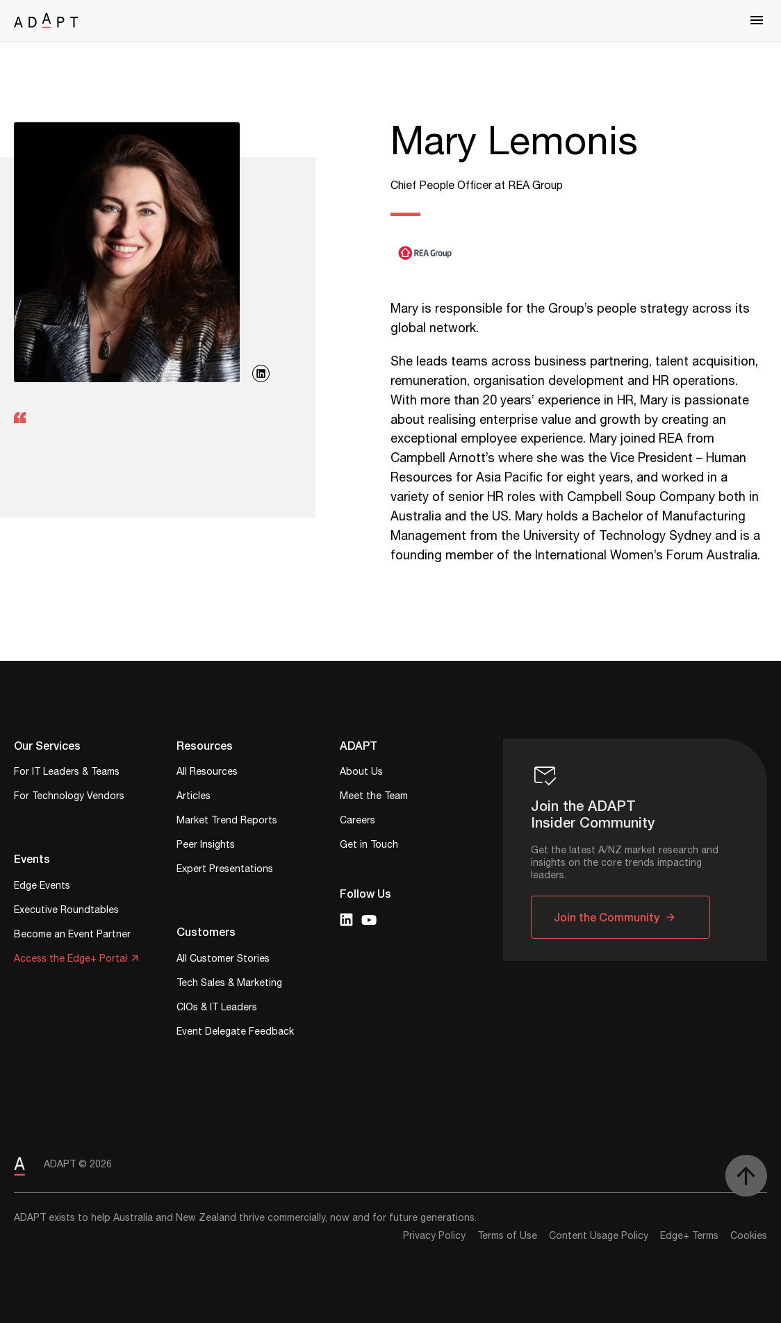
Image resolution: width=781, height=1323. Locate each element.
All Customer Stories (223, 960)
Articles (193, 797)
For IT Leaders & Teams (67, 773)
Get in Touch (369, 846)
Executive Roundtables (66, 911)
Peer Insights (205, 846)
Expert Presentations (224, 870)
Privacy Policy (434, 1236)
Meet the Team (374, 797)
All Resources (207, 773)
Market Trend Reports (226, 821)
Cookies (748, 1236)
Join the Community (606, 917)
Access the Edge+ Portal (70, 960)
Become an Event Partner (72, 935)
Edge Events (42, 887)
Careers (357, 821)
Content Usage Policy (598, 1236)
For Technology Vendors (69, 797)
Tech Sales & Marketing (229, 984)
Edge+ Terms (689, 1236)
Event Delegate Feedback (235, 1033)
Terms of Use (507, 1236)
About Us (361, 773)
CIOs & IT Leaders (216, 1008)
